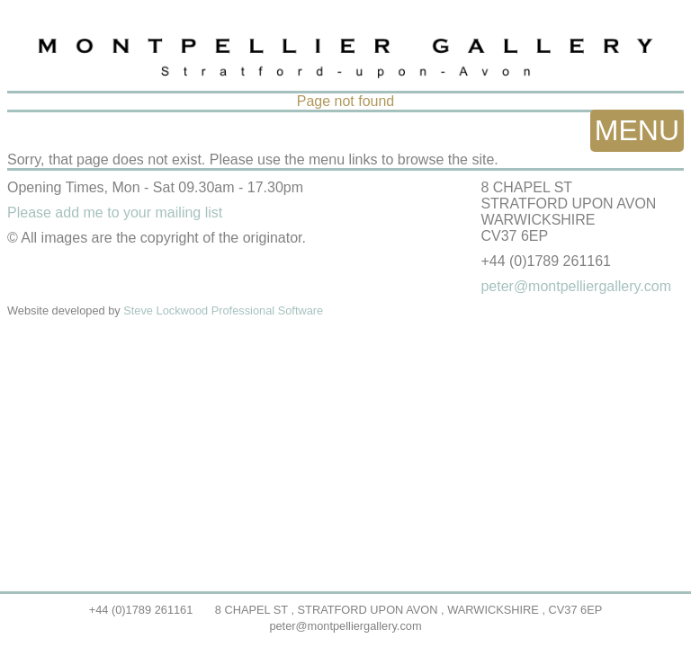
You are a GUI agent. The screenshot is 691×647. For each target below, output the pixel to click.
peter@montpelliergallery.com (345, 626)
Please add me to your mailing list (114, 212)
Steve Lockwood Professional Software (223, 310)
